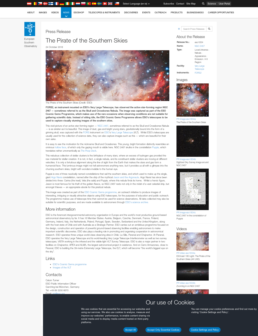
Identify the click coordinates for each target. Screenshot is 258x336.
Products (177, 12)
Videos (55, 12)
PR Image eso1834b (186, 159)
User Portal (224, 3)
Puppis (155, 147)
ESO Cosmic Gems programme (100, 192)
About (31, 12)
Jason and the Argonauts (126, 177)
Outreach (160, 12)
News (66, 14)
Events (146, 12)
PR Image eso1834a (186, 119)
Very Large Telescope (122, 132)
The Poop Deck (88, 150)
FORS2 (198, 72)
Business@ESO (195, 12)
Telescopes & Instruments (104, 12)
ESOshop (79, 12)
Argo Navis (56, 177)
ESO (106, 132)
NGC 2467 (103, 125)
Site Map (191, 3)
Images (43, 12)
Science (212, 3)
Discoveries (131, 12)
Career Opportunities (221, 12)
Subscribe (168, 3)
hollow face (60, 147)
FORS (86, 132)
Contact (180, 3)
